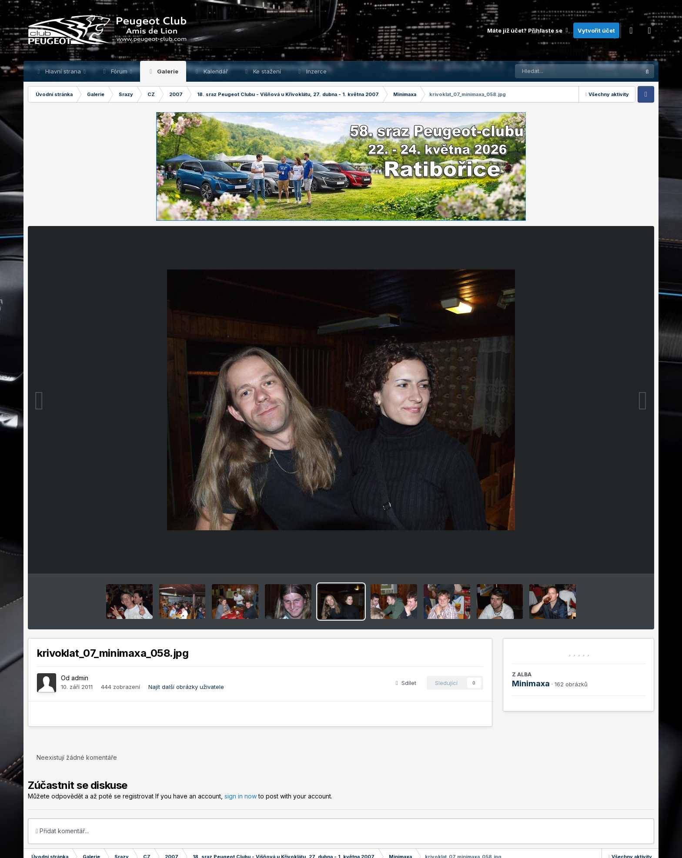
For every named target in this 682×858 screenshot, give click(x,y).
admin (79, 678)
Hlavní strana (63, 71)
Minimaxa (531, 683)
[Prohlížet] (561, 71)
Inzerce (315, 71)
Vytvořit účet (596, 30)
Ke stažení (266, 71)
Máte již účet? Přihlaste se (528, 30)
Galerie (167, 71)
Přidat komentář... (62, 831)
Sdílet (406, 682)
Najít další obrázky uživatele (186, 686)
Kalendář (215, 71)
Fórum (119, 71)
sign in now (240, 796)
